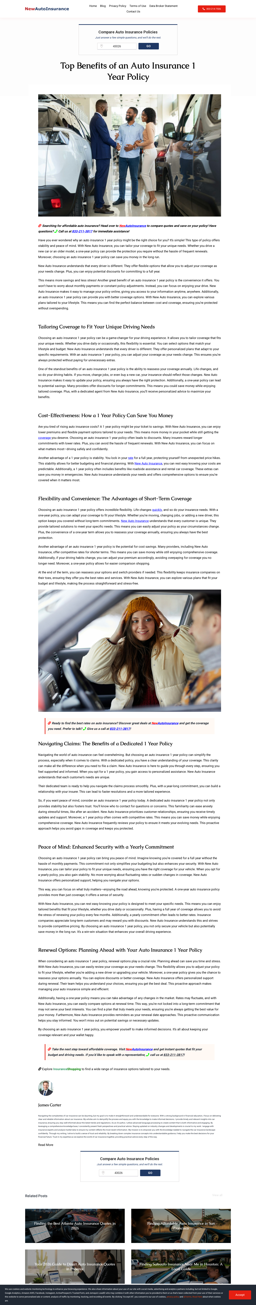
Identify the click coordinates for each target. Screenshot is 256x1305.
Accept (240, 1295)
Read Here (197, 1296)
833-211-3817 (82, 231)
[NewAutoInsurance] (47, 9)
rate (130, 458)
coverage (44, 438)
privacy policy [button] (173, 1296)
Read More (45, 1145)
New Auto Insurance (148, 463)
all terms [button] (188, 1296)
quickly (157, 510)
